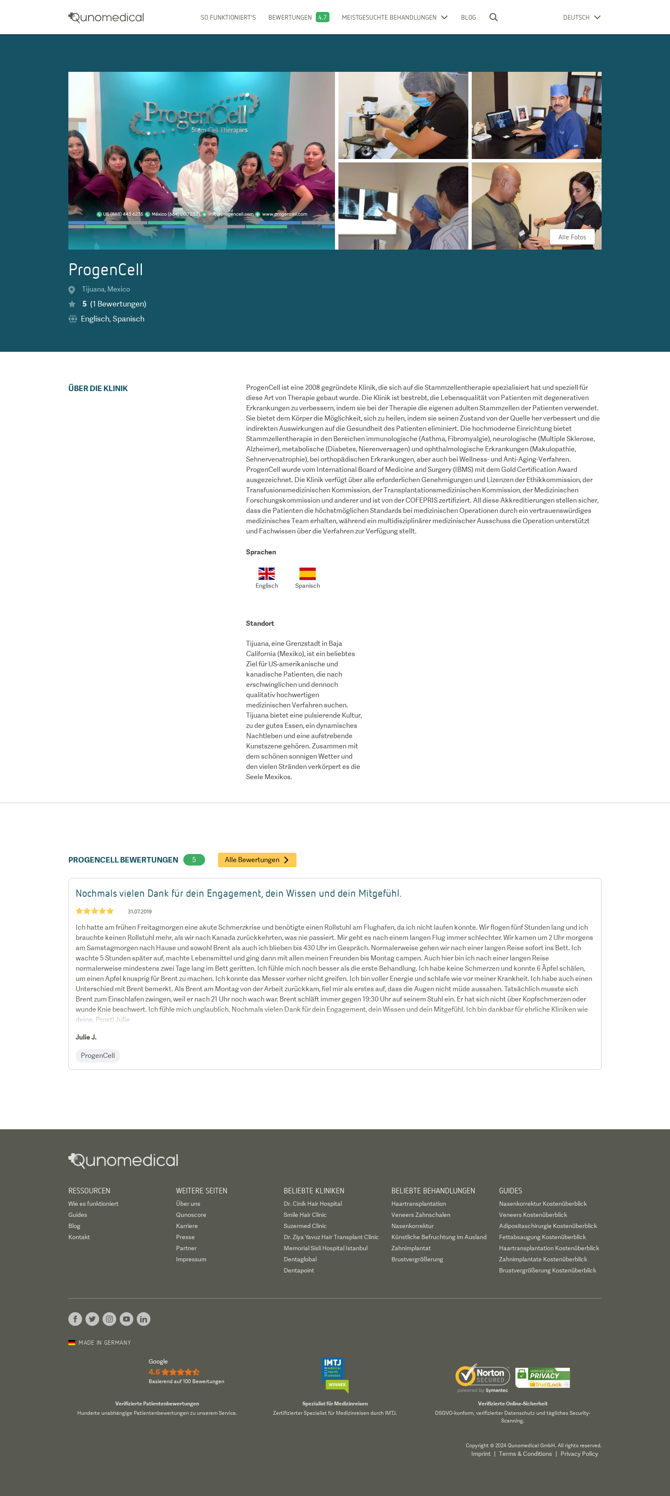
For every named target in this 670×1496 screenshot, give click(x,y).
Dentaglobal (300, 1259)
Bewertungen (290, 17)
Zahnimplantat (411, 1248)
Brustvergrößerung (417, 1259)
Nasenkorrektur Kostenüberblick (543, 1203)
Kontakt (79, 1237)
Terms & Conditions (525, 1453)
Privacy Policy (579, 1453)
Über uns (188, 1203)
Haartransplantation (418, 1203)
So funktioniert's (228, 17)
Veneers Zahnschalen (420, 1214)
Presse (185, 1237)
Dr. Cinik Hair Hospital (313, 1203)
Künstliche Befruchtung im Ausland (439, 1237)
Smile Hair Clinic (305, 1214)
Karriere (187, 1225)
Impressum (191, 1259)
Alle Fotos (572, 237)
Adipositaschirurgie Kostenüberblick (548, 1225)
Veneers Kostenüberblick (533, 1214)
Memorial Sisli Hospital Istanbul (325, 1248)
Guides (77, 1214)
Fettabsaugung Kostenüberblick (542, 1237)
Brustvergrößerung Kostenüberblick (547, 1270)
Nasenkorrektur (412, 1225)
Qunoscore (191, 1214)
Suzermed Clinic (305, 1225)
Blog (468, 17)
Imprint (481, 1453)
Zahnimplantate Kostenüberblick (543, 1259)
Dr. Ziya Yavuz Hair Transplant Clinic (331, 1237)
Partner (186, 1248)
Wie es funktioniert (93, 1203)
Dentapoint (299, 1270)
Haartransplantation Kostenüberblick (549, 1248)
